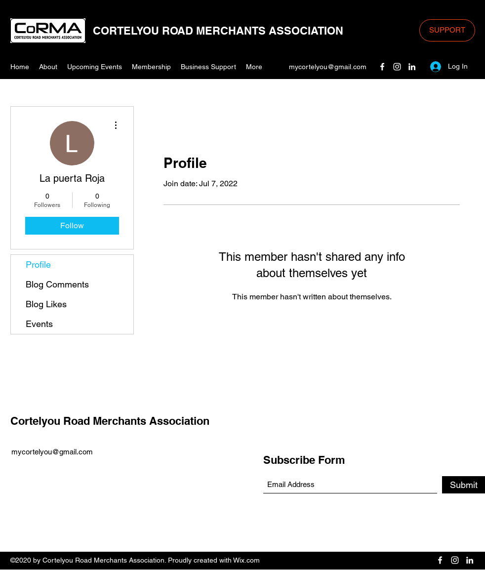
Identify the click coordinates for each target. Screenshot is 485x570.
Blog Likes (46, 304)
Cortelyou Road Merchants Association (109, 420)
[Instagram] (397, 67)
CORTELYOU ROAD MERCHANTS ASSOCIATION (218, 30)
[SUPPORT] (447, 30)
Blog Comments (57, 284)
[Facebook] (382, 67)
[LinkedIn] (412, 67)
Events (39, 324)
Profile (38, 264)
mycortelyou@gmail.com (327, 67)
